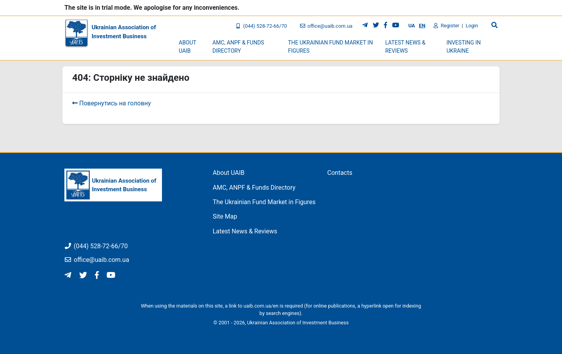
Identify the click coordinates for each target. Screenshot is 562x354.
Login (472, 25)
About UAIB (229, 172)
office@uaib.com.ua (326, 26)
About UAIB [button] (187, 46)
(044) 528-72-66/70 (261, 26)
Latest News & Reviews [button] (405, 46)
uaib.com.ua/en (261, 306)
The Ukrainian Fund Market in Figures (264, 202)
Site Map (225, 216)
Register (446, 25)
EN (422, 25)
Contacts (339, 172)
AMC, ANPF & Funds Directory (254, 187)
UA (411, 25)
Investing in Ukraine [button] (463, 46)
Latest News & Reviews (245, 231)
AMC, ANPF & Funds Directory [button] (238, 46)
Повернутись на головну (111, 103)
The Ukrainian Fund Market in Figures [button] (330, 46)
